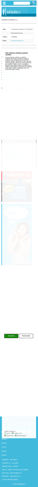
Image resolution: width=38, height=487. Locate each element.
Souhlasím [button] (11, 336)
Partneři (4, 447)
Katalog (4, 451)
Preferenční (18, 433)
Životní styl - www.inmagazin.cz (12, 473)
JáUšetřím (5, 463)
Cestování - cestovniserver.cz (11, 476)
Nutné (8, 433)
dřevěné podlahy (12, 479)
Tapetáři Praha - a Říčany (10, 466)
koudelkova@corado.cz (17, 40)
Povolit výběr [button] (26, 336)
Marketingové (21, 435)
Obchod (4, 443)
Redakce (4, 439)
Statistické (9, 435)
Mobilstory (5, 459)
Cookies (4, 455)
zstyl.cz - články (7, 469)
